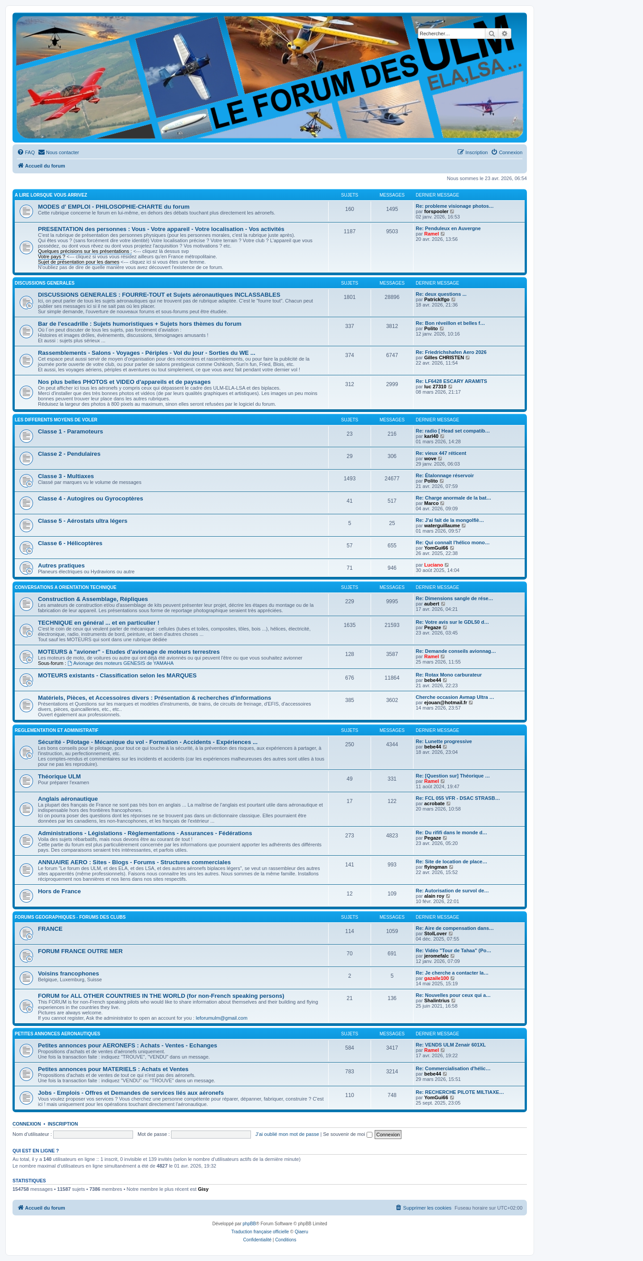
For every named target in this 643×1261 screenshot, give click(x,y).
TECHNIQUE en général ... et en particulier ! (98, 622)
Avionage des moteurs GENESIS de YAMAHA (120, 663)
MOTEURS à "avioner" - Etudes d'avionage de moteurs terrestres (129, 651)
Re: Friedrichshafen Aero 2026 (451, 352)
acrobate (434, 803)
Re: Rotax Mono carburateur (449, 674)
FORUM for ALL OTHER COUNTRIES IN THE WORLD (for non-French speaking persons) (161, 995)
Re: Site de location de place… (451, 861)
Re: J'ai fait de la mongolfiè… (450, 520)
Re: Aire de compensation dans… (455, 928)
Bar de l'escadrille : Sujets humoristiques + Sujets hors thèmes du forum (140, 323)
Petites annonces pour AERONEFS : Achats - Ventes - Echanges (127, 1045)
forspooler (436, 211)
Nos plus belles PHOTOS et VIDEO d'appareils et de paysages (124, 381)
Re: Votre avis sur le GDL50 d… (452, 622)
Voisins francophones (68, 973)
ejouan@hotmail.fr (445, 702)
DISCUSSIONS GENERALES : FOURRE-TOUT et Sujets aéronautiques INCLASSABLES (159, 294)
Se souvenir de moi (347, 1134)
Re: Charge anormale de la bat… (453, 497)
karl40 (431, 436)
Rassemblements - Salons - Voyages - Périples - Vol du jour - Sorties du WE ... (146, 352)
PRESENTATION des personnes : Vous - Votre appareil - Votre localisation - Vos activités (161, 229)
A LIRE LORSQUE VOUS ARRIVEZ (51, 195)
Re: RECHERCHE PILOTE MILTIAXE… (460, 1092)
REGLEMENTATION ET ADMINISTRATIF (56, 730)
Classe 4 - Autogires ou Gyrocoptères (90, 498)
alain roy (434, 896)
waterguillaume (442, 525)
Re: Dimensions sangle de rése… (454, 598)
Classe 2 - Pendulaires (69, 453)
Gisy (203, 1189)
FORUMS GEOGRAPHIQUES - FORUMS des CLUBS (70, 917)
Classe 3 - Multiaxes (66, 476)
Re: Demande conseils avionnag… (456, 651)
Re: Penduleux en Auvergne (448, 228)
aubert (431, 603)
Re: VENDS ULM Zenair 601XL (451, 1044)
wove (430, 458)
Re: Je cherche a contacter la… (452, 972)
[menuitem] (26, 152)
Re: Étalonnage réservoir (445, 475)
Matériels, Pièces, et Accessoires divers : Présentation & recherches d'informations (154, 697)
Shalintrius (437, 1000)
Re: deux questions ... (441, 294)
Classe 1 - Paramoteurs (70, 431)
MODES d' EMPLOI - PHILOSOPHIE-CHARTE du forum (113, 206)
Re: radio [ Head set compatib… (453, 430)
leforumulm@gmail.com (221, 1018)
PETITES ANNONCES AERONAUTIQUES (57, 1033)
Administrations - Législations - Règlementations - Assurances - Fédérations (145, 833)
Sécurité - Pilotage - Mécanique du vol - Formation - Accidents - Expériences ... (148, 742)
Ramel (431, 233)
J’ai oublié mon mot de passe (287, 1134)
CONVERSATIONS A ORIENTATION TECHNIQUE (66, 587)
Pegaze (432, 627)
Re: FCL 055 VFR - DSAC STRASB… (458, 798)
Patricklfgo (437, 299)
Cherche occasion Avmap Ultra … (455, 697)
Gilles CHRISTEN (444, 357)
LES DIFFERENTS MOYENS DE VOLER (56, 419)
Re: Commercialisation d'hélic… (453, 1068)
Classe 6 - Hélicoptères (70, 543)
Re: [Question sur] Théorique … (453, 775)
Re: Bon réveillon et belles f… (450, 323)
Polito (431, 328)
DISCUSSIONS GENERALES (45, 283)
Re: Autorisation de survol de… (452, 890)
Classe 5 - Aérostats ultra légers (82, 520)
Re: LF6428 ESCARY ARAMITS (451, 381)
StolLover (435, 933)
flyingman (435, 867)
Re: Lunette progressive (444, 741)
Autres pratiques (61, 565)
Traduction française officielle (260, 1231)
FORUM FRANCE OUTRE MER (80, 951)
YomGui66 (436, 548)
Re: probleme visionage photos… (455, 206)
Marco (431, 503)
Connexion (27, 1123)
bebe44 (432, 680)
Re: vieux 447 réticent (441, 453)
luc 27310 (435, 386)
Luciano (433, 564)
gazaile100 (436, 978)
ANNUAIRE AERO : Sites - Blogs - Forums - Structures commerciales (134, 862)
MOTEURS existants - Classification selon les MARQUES (117, 675)
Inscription (63, 1123)
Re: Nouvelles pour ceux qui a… (453, 995)
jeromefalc (436, 955)
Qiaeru (301, 1231)
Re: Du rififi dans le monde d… (451, 832)
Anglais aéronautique (68, 798)
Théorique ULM (59, 776)
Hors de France (59, 891)
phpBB (249, 1223)
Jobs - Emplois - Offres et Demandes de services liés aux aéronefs (131, 1092)
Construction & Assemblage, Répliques (93, 599)
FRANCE (50, 928)
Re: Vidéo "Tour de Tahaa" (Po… (453, 950)
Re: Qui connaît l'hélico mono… (453, 542)
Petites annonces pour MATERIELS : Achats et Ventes (113, 1069)
